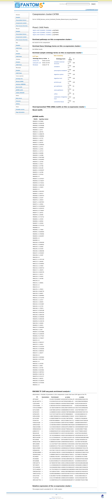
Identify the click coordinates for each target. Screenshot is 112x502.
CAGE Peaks (19, 48)
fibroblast (35, 65)
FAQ (56, 494)
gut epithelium (58, 86)
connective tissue (59, 101)
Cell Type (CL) (19, 78)
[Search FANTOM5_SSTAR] (78, 4)
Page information (20, 112)
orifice (55, 94)
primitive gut (57, 82)
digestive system (59, 74)
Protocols (18, 101)
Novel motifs (19, 87)
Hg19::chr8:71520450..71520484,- (42, 30)
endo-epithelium (58, 90)
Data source (19, 98)
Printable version (20, 109)
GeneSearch (63, 4)
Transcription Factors (21, 20)
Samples (18, 17)
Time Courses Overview (21, 25)
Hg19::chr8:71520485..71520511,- (42, 32)
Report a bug (52, 498)
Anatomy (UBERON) (21, 84)
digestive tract (58, 78)
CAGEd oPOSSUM (20, 92)
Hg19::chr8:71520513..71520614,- (42, 34)
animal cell (36, 60)
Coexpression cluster (91, 9)
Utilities (18, 103)
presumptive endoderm (60, 70)
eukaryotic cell (37, 62)
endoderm (57, 66)
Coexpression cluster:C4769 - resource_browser (28, 4)
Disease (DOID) (19, 81)
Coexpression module (21, 23)
